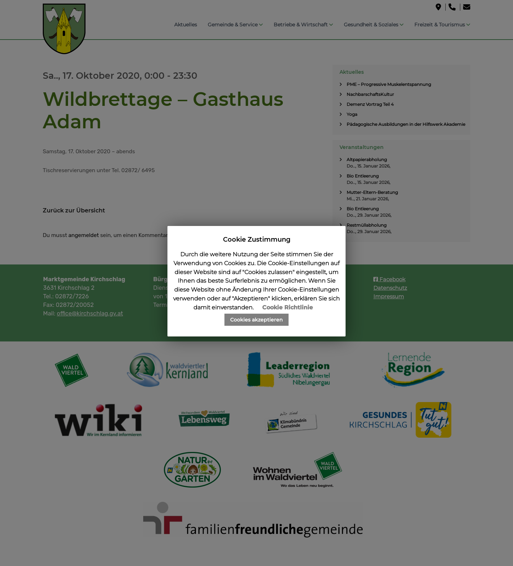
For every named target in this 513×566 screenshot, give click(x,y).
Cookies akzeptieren (256, 320)
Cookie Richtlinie (287, 307)
